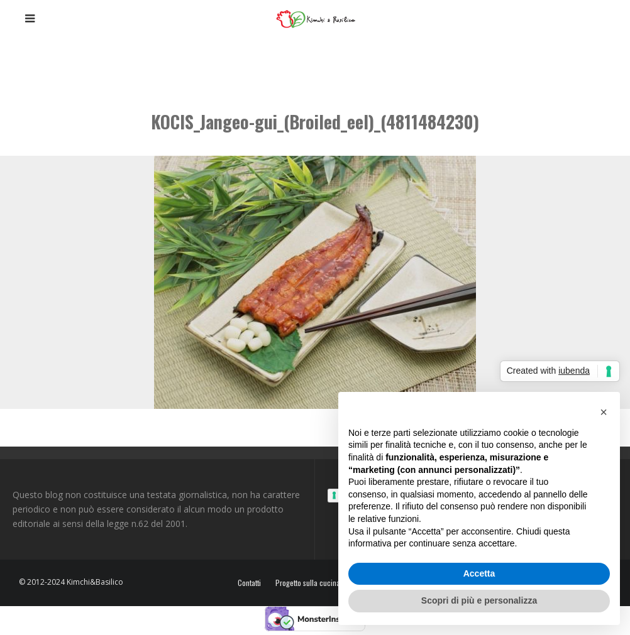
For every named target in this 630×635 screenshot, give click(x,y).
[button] (604, 412)
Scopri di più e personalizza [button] (479, 600)
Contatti (249, 583)
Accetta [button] (479, 573)
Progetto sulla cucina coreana (321, 583)
